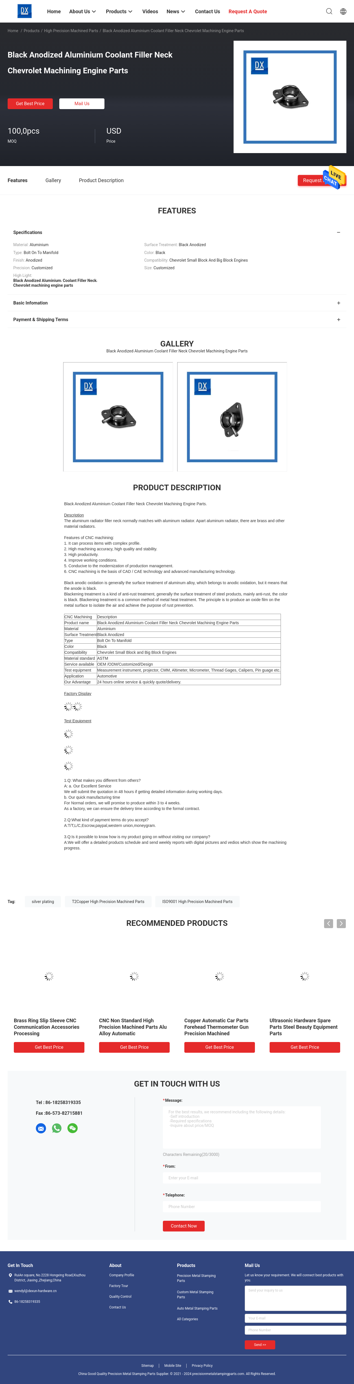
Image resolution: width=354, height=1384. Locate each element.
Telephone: (175, 1195)
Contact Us (117, 1307)
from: (170, 1166)
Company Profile (121, 1275)
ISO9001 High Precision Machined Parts (197, 901)
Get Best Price (30, 103)
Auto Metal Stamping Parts (197, 1308)
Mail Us (82, 103)
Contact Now (184, 1226)
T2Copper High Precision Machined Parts (108, 901)
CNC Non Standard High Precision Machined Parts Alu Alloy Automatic (133, 1026)
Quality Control (120, 1297)
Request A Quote (322, 180)
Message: (173, 1100)
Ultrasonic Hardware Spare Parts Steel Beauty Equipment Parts (304, 1026)
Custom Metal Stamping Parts (195, 1294)
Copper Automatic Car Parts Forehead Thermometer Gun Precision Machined (216, 1026)
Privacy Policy (202, 1366)
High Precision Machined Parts (71, 30)
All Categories (187, 1319)
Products (32, 30)
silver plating (43, 901)
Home (13, 30)
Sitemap (147, 1366)
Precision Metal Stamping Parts (196, 1278)
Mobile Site (172, 1366)
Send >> (260, 1345)
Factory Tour (118, 1286)
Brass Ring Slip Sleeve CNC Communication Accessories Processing (46, 1026)
